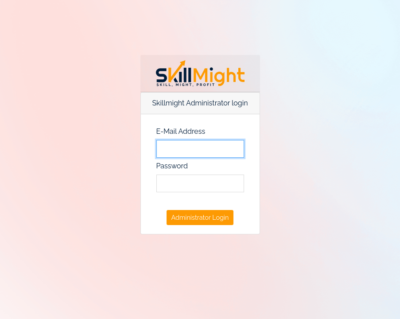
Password (172, 166)
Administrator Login (200, 217)
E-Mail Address (181, 131)
